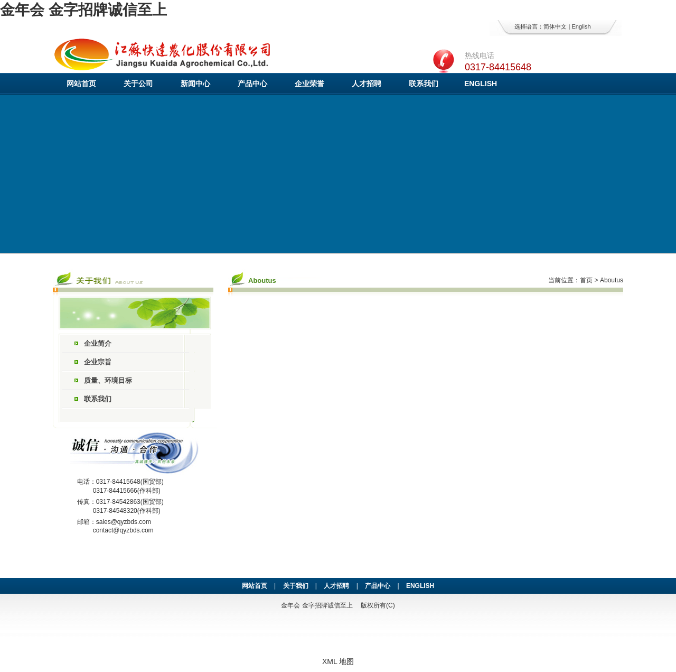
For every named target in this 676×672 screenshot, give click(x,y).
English (580, 26)
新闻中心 (195, 83)
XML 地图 (338, 661)
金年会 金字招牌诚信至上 (83, 10)
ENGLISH (480, 83)
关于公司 (138, 83)
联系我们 (423, 83)
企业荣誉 (309, 83)
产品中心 (252, 83)
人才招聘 (366, 83)
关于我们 (295, 586)
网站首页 (81, 83)
